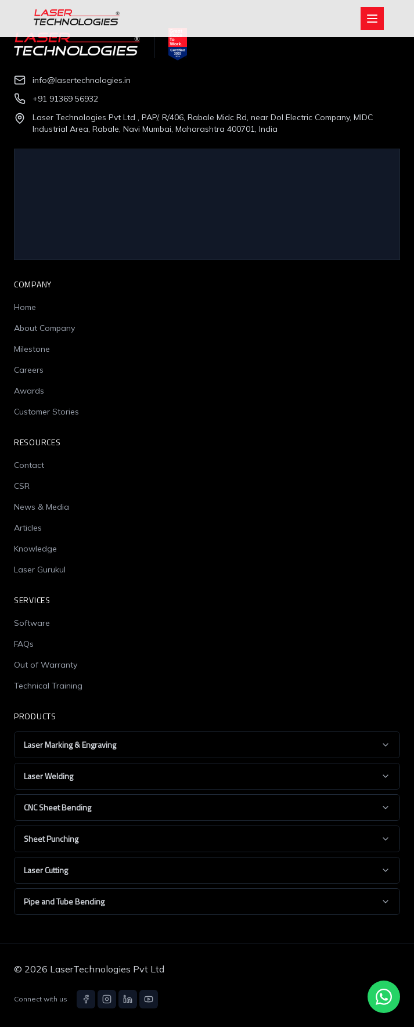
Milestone (32, 349)
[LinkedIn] (127, 999)
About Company (44, 328)
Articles (28, 527)
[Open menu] (372, 18)
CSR (22, 486)
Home (25, 307)
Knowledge (35, 548)
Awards (29, 390)
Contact (29, 465)
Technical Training (48, 685)
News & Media (41, 507)
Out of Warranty (45, 665)
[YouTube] (148, 999)
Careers (29, 370)
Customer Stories (46, 411)
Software (32, 623)
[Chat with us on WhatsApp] (384, 997)
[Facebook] (86, 999)
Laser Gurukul (40, 569)
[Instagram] (107, 999)
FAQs (24, 644)
